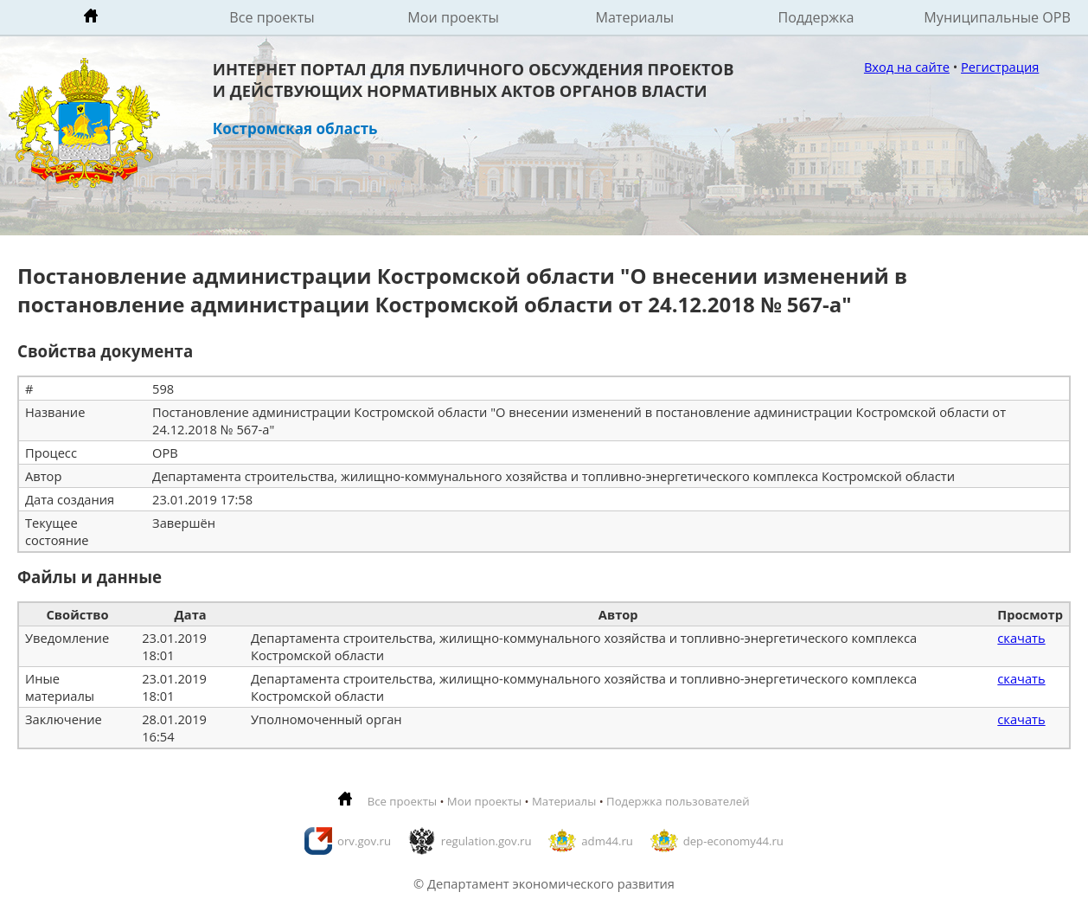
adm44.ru (607, 841)
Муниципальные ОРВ (997, 17)
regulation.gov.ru (486, 841)
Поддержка (816, 17)
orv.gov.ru (364, 841)
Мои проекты (453, 17)
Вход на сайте (907, 66)
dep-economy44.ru (733, 841)
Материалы (634, 17)
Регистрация (1000, 66)
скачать (1021, 637)
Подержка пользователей (677, 801)
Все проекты (271, 17)
